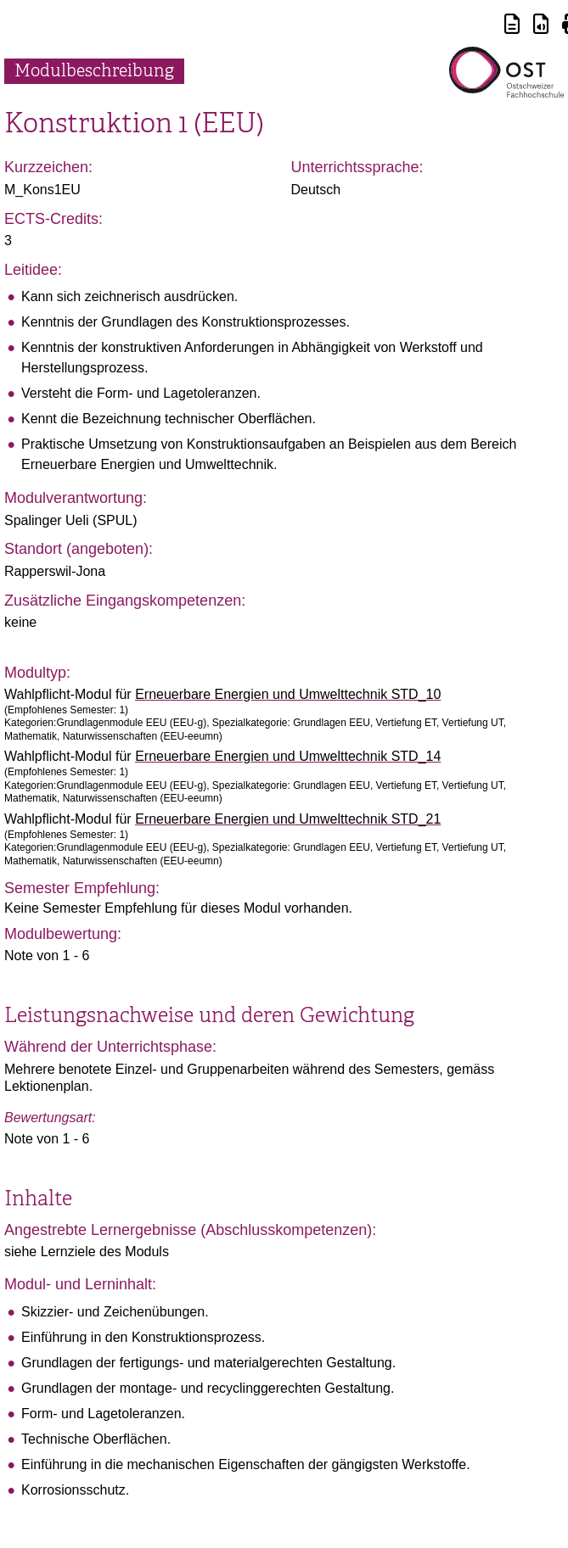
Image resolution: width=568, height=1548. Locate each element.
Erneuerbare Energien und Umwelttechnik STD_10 (288, 694)
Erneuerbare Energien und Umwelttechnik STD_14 (288, 756)
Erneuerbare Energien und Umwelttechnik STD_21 (288, 819)
